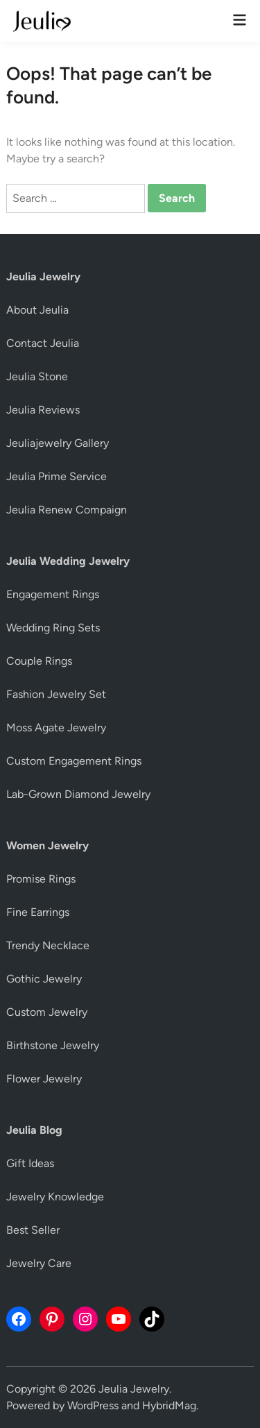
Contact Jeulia (42, 343)
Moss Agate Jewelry (56, 727)
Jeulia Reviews (43, 409)
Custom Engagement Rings (73, 760)
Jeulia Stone (37, 376)
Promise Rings (41, 878)
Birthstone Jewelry (52, 1045)
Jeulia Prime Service (56, 476)
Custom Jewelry (46, 1012)
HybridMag (169, 1405)
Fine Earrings (37, 912)
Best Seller (33, 1229)
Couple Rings (39, 661)
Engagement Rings (52, 594)
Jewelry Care (38, 1263)
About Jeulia (37, 309)
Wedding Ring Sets (53, 627)
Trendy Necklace (47, 945)
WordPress (93, 1405)
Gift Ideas (30, 1163)
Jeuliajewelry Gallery (57, 443)
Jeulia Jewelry (133, 1388)
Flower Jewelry (44, 1078)
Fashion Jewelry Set (56, 694)
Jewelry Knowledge (55, 1196)
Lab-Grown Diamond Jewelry (78, 794)
